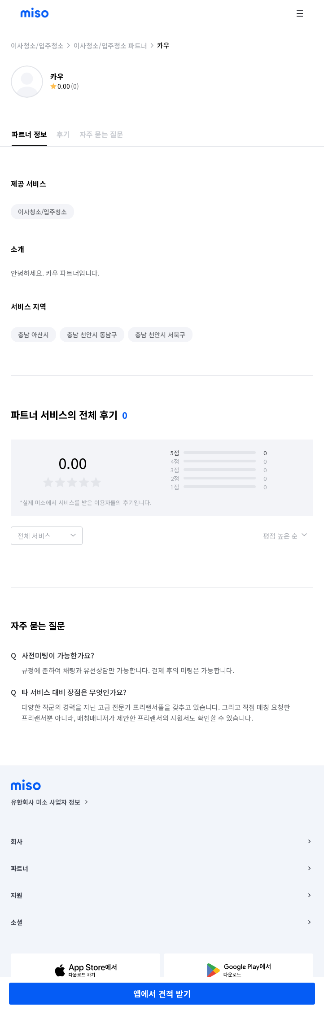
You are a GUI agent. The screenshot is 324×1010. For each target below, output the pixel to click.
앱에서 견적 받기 (162, 993)
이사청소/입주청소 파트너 (110, 45)
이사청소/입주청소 (37, 45)
